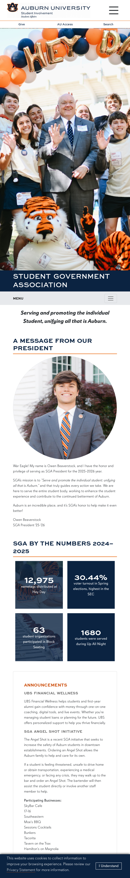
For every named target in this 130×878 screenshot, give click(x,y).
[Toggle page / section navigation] (110, 298)
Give (21, 24)
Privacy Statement (21, 869)
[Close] (109, 866)
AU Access (65, 24)
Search (108, 24)
